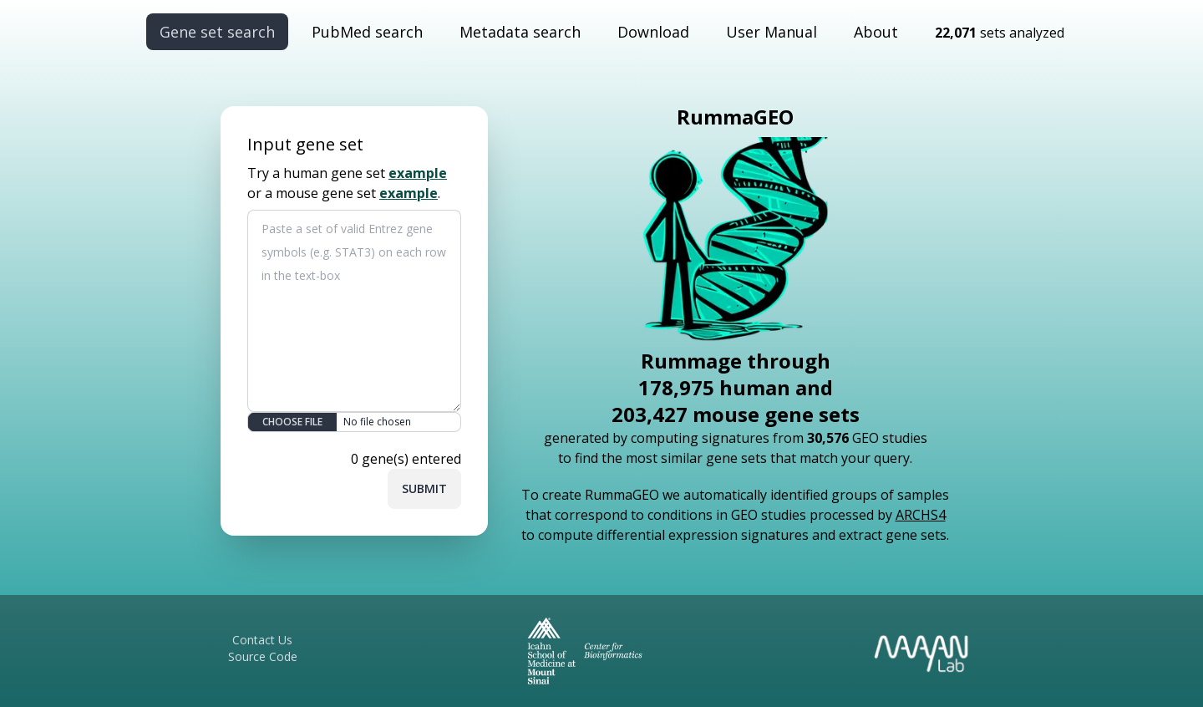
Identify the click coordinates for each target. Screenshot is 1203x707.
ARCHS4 (921, 515)
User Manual (771, 32)
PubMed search (367, 32)
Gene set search (217, 32)
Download (653, 32)
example (417, 173)
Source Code (262, 656)
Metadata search (520, 32)
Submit (424, 488)
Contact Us (262, 640)
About (876, 32)
